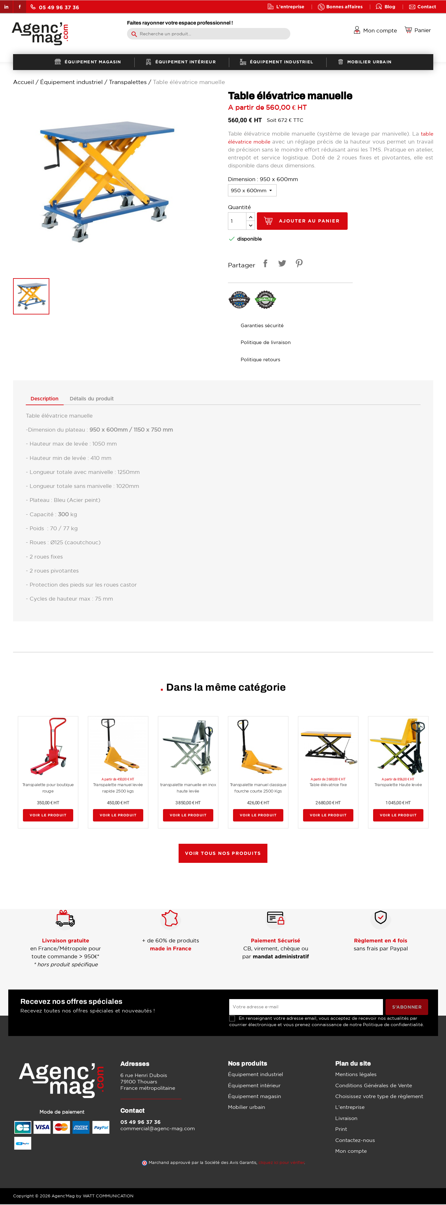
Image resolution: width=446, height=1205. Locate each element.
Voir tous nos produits (223, 853)
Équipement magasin (254, 1097)
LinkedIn (6, 6)
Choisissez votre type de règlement (379, 1097)
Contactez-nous (355, 1141)
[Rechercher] (209, 33)
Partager (264, 264)
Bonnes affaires (344, 6)
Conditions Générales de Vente (373, 1086)
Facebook (19, 6)
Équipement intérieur (254, 1086)
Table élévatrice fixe (328, 785)
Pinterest (298, 264)
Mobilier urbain (246, 1107)
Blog (390, 6)
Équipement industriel (255, 1075)
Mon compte (351, 1151)
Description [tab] (47, 399)
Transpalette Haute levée (398, 785)
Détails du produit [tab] (101, 399)
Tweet (281, 264)
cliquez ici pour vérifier (281, 1163)
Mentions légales (356, 1075)
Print (341, 1129)
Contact (426, 6)
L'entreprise (290, 6)
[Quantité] (237, 221)
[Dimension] (252, 190)
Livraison (346, 1119)
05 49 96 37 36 (55, 7)
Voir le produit (48, 816)
